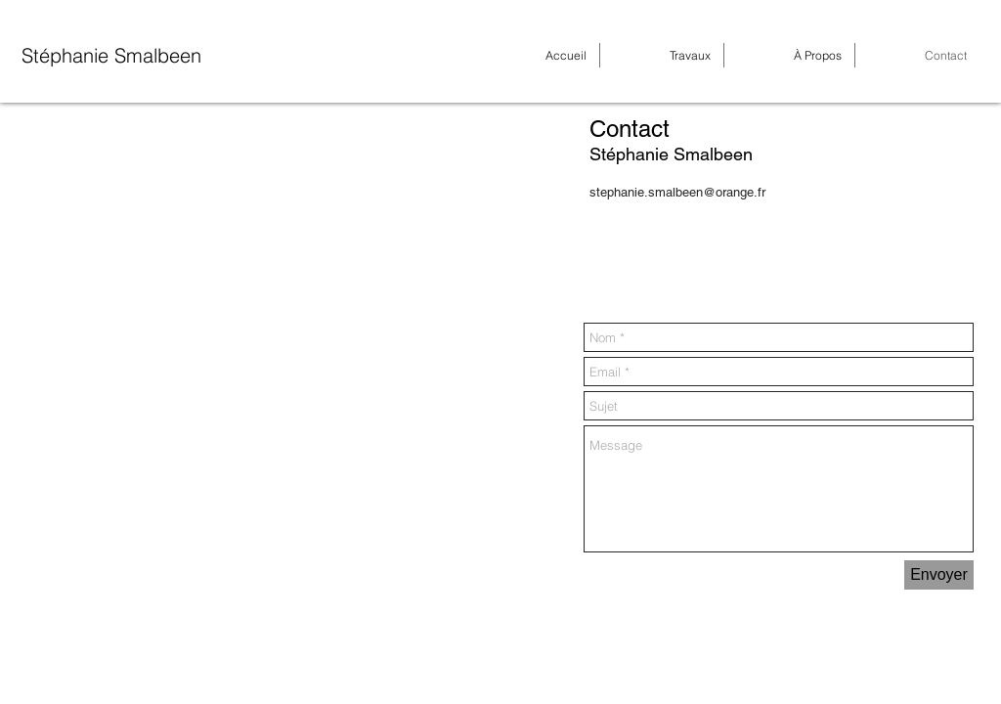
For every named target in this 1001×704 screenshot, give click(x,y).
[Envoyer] (939, 575)
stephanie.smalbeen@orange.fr (677, 192)
